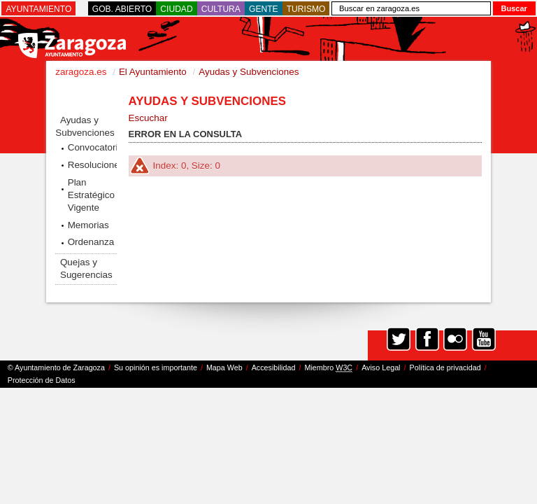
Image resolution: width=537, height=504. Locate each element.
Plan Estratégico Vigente (91, 195)
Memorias (88, 225)
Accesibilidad (274, 367)
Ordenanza (91, 242)
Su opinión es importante (155, 367)
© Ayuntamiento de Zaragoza (56, 367)
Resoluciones (92, 165)
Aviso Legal (380, 367)
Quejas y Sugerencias (86, 268)
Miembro (328, 367)
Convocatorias (92, 147)
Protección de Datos (42, 380)
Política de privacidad (445, 367)
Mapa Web (224, 367)
